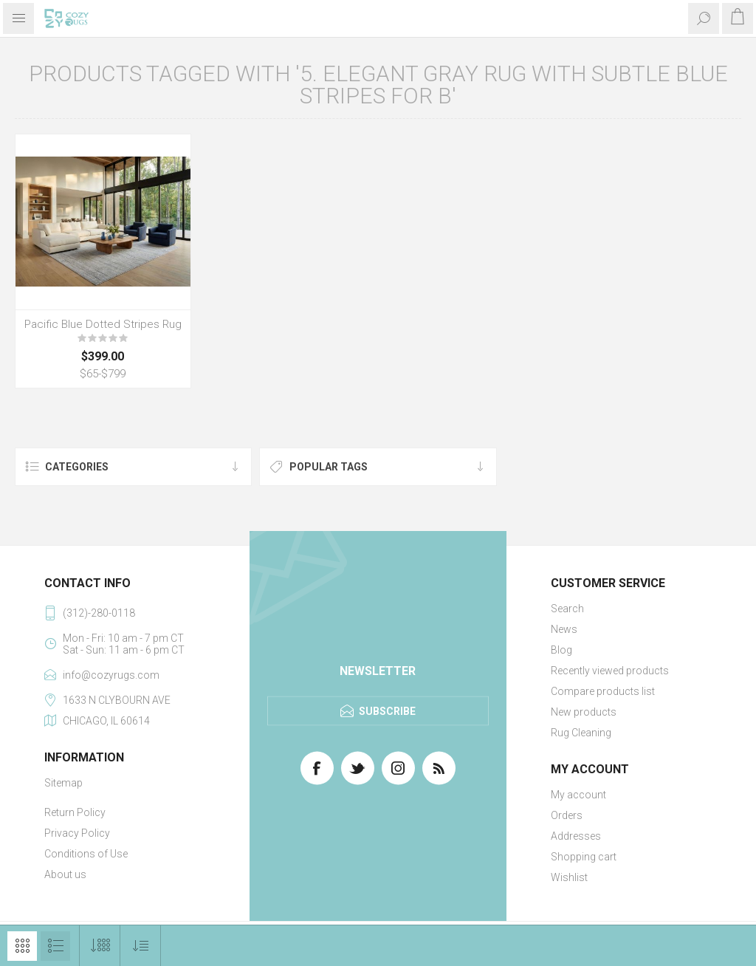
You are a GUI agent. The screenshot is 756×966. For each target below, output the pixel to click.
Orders (567, 815)
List (55, 946)
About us (65, 874)
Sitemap (63, 783)
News (564, 629)
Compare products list (603, 691)
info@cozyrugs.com (111, 675)
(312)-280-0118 (99, 613)
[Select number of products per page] (100, 945)
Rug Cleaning (581, 733)
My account (578, 795)
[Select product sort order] (140, 945)
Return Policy (75, 812)
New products (583, 712)
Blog (561, 650)
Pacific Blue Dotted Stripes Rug (103, 324)
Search (567, 608)
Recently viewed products (610, 670)
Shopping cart (583, 857)
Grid (22, 946)
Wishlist (569, 877)
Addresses (576, 836)
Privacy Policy (77, 833)
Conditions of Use (86, 854)
